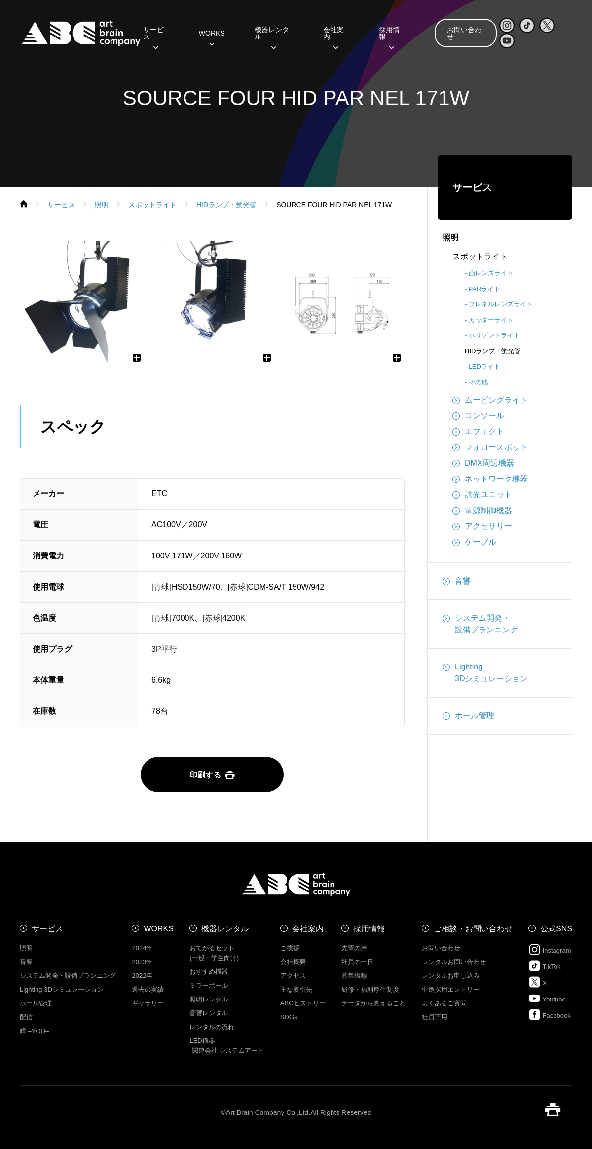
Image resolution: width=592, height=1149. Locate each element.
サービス (153, 36)
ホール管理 (468, 716)
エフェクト (478, 432)
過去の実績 (148, 989)
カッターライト (491, 320)
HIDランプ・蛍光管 (492, 351)
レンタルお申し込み (451, 975)
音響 (457, 581)
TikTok (544, 966)
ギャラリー (148, 1003)
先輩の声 (354, 948)
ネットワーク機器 (490, 479)
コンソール (478, 416)
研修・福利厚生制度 (370, 989)
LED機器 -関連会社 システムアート (226, 1045)
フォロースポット (490, 447)
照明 (450, 237)
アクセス (293, 975)
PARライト (485, 289)
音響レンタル (208, 1013)
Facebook (549, 1014)
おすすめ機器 (208, 971)
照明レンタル (208, 999)
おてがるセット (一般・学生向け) (214, 953)
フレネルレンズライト (501, 304)
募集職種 (354, 975)
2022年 (142, 975)
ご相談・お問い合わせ (473, 929)
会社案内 (333, 36)
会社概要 (293, 961)
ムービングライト (490, 400)
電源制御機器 (482, 511)
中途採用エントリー (451, 989)
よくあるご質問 (444, 1003)
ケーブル (474, 542)
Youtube (547, 998)
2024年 (142, 948)
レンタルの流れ (211, 1027)
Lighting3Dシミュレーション (485, 672)
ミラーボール (208, 985)
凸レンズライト (491, 273)
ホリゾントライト (494, 335)
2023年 (142, 961)
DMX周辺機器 (483, 463)
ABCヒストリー (303, 1003)
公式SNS (556, 929)
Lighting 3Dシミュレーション (62, 989)
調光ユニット (482, 495)
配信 (26, 1017)
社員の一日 (357, 961)
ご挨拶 (289, 948)
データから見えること (373, 1003)
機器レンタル (272, 36)
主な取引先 (296, 989)
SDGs (288, 1017)
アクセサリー (482, 526)
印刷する (212, 775)
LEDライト (484, 366)
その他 (478, 382)
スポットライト (480, 256)
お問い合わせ (464, 33)
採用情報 (389, 36)
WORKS (212, 36)
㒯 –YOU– (34, 1031)
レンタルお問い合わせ (454, 961)
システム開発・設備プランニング (480, 623)
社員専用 (434, 1017)
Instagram (549, 949)
